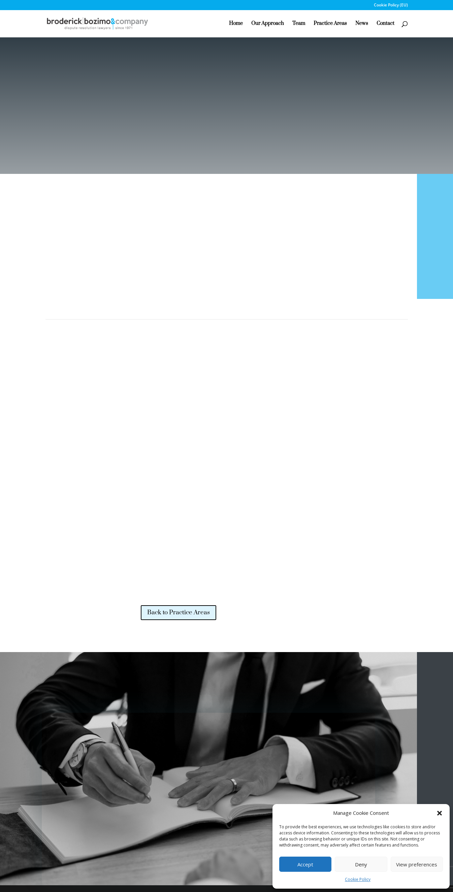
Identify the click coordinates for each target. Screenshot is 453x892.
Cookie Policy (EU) (391, 5)
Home (236, 24)
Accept (305, 864)
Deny (361, 864)
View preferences (416, 864)
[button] (439, 813)
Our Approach (267, 24)
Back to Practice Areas (178, 612)
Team (298, 24)
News (361, 24)
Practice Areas (330, 24)
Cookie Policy (357, 879)
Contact (385, 24)
